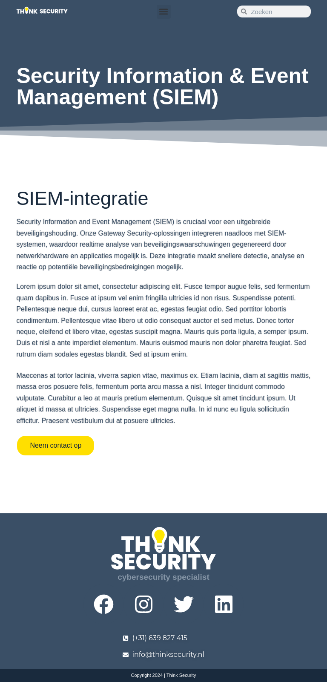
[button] (164, 12)
